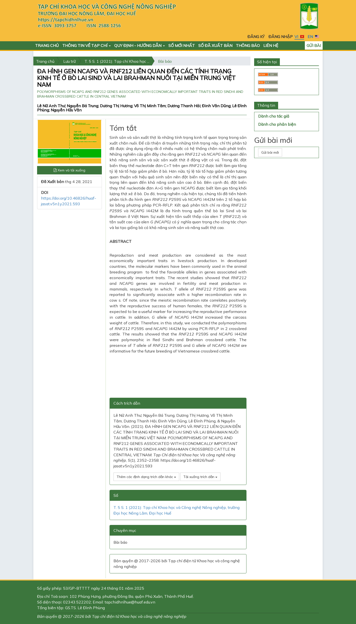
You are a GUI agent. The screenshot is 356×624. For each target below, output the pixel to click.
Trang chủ (47, 45)
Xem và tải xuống (69, 170)
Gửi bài (314, 45)
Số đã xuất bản (215, 45)
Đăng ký (256, 36)
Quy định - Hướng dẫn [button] (139, 45)
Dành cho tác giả (273, 116)
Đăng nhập (280, 36)
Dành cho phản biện (277, 124)
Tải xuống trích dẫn (200, 477)
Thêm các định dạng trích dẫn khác (146, 477)
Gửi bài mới (270, 152)
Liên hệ (270, 45)
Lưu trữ (69, 61)
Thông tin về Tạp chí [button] (86, 45)
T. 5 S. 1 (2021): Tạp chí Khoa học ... (117, 61)
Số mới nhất (181, 45)
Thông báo (248, 45)
